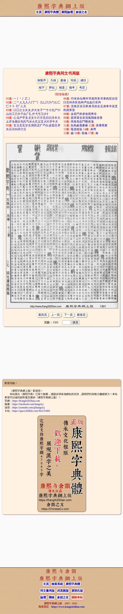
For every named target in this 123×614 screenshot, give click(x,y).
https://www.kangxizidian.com (67, 606)
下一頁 (68, 314)
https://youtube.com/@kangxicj (28, 407)
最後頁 (81, 314)
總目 (83, 80)
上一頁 (55, 314)
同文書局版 (47, 590)
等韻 (73, 80)
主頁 (39, 12)
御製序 (41, 80)
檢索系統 (57, 584)
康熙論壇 (67, 12)
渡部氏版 (77, 590)
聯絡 (51, 597)
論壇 (43, 597)
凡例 (53, 80)
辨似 (52, 87)
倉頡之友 (81, 12)
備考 (72, 87)
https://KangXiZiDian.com (26, 400)
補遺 (62, 87)
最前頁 (42, 314)
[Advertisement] (61, 42)
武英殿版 (63, 590)
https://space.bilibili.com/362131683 (31, 410)
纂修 (63, 80)
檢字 (42, 87)
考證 (82, 87)
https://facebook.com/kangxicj (27, 404)
